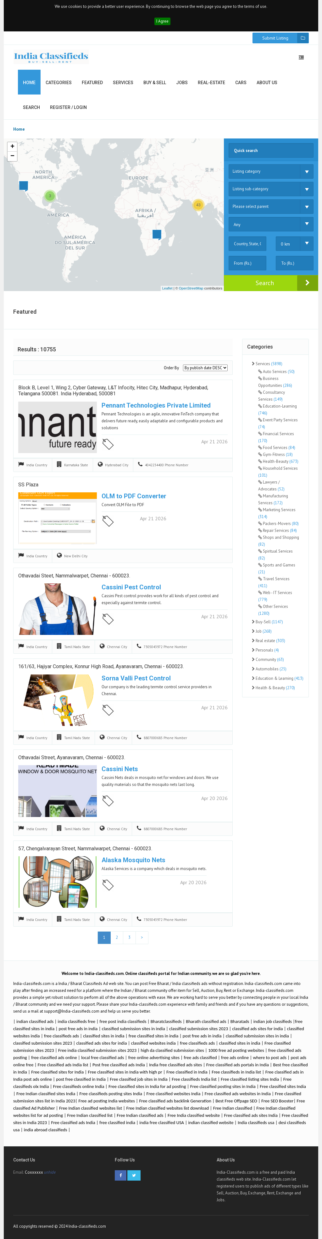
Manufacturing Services (273, 499)
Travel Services (274, 582)
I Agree (162, 21)
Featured (92, 82)
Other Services (273, 610)
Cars (241, 82)
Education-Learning (277, 409)
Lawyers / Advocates (271, 485)
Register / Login (68, 107)
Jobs (182, 82)
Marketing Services (277, 513)
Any (237, 224)
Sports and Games (276, 568)
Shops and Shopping (278, 541)
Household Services (278, 472)
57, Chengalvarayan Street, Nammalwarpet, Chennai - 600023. (85, 849)
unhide (50, 1172)
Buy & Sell (154, 82)
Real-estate (211, 82)
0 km (285, 244)
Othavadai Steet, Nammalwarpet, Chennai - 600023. (74, 576)
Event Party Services (278, 423)
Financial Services (276, 437)
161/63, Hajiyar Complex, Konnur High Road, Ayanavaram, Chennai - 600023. (101, 666)
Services (123, 82)
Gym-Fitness (275, 454)
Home (29, 82)
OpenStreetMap (191, 288)
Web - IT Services (275, 596)
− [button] (12, 156)
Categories (59, 82)
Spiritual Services (275, 555)
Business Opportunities (275, 382)
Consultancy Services (271, 396)
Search (31, 107)
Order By (171, 368)
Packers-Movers (278, 523)
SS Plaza (28, 485)
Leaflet (167, 288)
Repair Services (277, 530)
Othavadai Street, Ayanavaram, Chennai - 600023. (71, 757)
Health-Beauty (278, 461)
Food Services (276, 447)
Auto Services (276, 371)
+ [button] (12, 147)
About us (267, 82)
